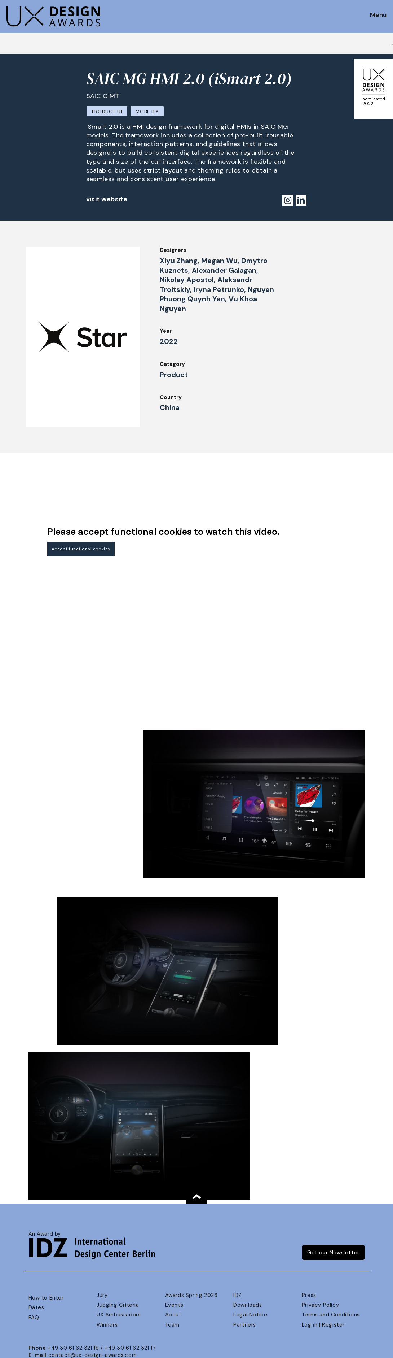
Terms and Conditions (331, 1314)
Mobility (147, 112)
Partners (244, 1324)
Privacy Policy (320, 1305)
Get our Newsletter (333, 1252)
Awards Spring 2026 (191, 1295)
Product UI (107, 112)
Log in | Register (323, 1324)
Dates (36, 1307)
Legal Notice (250, 1314)
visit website (107, 199)
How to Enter (46, 1297)
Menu (378, 15)
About (173, 1314)
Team (172, 1324)
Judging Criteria (118, 1305)
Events (174, 1305)
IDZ (237, 1295)
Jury (102, 1295)
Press (309, 1295)
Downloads (247, 1305)
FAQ (33, 1317)
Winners (107, 1324)
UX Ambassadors (119, 1314)
